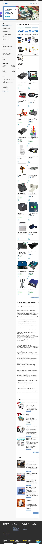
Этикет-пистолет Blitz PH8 (32, 100)
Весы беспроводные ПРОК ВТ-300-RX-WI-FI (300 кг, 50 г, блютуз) (33, 214)
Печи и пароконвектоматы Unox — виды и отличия (8, 51)
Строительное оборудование (20, 64)
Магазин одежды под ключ (20, 34)
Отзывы (4, 59)
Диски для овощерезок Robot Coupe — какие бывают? (31, 500)
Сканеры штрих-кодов (16, 528)
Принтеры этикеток (16, 530)
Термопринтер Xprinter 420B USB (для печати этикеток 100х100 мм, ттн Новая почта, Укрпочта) (22, 233)
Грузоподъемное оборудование (35, 54)
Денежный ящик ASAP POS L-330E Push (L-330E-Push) (22, 138)
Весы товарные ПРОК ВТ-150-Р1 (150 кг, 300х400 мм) (32, 119)
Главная (31, 3)
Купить (18, 88)
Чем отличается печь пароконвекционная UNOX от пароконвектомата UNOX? (30, 461)
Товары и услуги (5, 25)
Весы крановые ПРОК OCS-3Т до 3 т (22, 175)
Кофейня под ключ (35, 34)
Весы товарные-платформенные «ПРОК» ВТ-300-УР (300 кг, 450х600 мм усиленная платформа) (22, 253)
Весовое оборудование (20, 44)
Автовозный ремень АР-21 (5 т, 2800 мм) (22, 119)
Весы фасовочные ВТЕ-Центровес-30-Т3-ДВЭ (32, 289)
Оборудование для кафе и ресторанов (35, 44)
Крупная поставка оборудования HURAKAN (31, 414)
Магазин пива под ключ (28, 34)
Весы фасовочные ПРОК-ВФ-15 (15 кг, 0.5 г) (32, 271)
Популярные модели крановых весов (7, 47)
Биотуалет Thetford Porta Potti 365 (22, 156)
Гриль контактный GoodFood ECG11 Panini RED (22, 101)
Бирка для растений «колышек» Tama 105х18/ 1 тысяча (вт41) (32, 194)
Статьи (4, 43)
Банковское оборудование (20, 54)
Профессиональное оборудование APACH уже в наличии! (31, 426)
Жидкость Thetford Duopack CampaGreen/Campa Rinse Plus (33, 138)
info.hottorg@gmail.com (6, 91)
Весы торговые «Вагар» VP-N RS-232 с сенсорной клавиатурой (33, 157)
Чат (38, 541)
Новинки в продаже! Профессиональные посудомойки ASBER (31, 439)
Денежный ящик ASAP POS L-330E (22, 82)
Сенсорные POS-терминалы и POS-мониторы (15, 527)
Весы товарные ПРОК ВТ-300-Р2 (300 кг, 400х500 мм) (22, 194)
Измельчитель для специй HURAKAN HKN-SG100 (22, 289)
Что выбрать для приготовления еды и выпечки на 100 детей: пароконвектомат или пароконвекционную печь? (31, 474)
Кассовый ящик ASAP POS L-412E (33, 252)
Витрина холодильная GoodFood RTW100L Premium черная (33, 83)
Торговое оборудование (28, 44)
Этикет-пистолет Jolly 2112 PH (32, 233)
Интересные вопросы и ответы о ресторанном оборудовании (31, 488)
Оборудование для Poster (7, 49)
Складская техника (28, 53)
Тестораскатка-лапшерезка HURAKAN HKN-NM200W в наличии (32, 402)
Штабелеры (24, 527)
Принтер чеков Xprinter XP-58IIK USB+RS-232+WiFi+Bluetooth (22, 214)
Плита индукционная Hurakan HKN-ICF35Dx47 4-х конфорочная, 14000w (32, 175)
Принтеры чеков (15, 529)
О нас (3, 57)
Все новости (35, 452)
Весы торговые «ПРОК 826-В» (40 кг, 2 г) (22, 271)
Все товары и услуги (34, 297)
